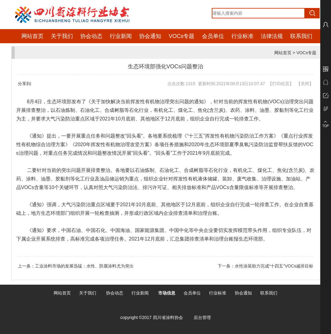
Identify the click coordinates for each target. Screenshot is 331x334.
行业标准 (242, 36)
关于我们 (62, 36)
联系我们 (301, 36)
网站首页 (32, 36)
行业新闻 (121, 36)
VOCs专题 (181, 36)
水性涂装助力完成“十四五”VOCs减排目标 (274, 266)
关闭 (305, 83)
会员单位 (213, 36)
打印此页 (280, 83)
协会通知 (150, 36)
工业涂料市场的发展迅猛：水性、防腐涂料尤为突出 (84, 266)
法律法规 (272, 36)
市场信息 (166, 292)
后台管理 (202, 317)
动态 (119, 292)
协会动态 (91, 36)
